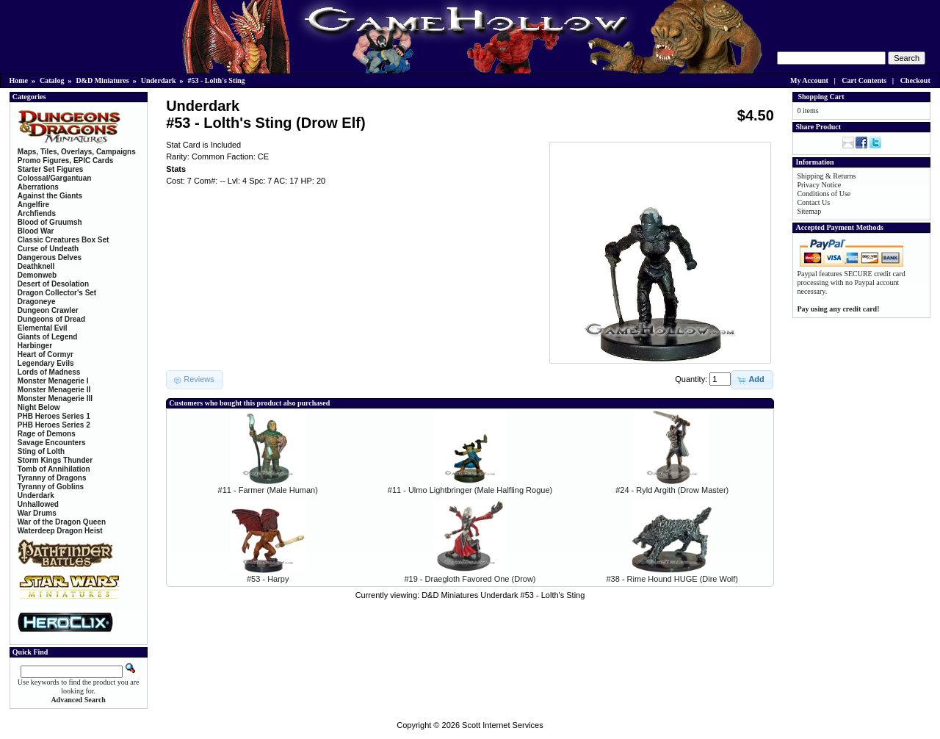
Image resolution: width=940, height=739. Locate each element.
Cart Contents (864, 80)
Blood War (36, 231)
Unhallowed (38, 504)
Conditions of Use (823, 194)
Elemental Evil (43, 328)
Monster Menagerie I (53, 381)
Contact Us (813, 202)
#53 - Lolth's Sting (216, 80)
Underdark (158, 80)
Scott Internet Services (502, 725)
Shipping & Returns (826, 176)
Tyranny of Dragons (52, 478)
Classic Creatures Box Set (63, 240)
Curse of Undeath (48, 249)
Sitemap (809, 211)
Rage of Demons (47, 434)
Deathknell (36, 266)
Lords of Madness (49, 372)
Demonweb (37, 275)
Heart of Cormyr (45, 354)
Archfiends (37, 213)
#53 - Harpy (268, 578)
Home (19, 80)
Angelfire (33, 205)
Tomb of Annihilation (54, 469)
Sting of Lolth (41, 451)
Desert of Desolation (53, 284)
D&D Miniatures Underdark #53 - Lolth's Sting (503, 595)
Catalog (52, 80)
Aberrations (38, 187)
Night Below (39, 407)
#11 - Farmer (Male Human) (268, 490)
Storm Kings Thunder (55, 460)
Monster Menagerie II (54, 390)
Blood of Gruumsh (50, 222)
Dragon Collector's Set (57, 293)
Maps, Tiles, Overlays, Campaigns (77, 152)
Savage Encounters (52, 443)
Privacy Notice (819, 185)
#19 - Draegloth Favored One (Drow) (469, 578)
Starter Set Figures (50, 169)
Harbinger (35, 346)
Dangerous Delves (50, 257)
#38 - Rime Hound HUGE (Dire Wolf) (672, 578)
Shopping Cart (821, 97)
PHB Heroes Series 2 (54, 425)
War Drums (37, 513)
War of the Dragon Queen (62, 522)
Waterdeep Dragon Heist (60, 531)
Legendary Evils (46, 363)
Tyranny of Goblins (51, 487)
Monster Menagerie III (55, 398)
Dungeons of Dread (51, 319)
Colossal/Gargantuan (55, 178)
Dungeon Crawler (48, 310)
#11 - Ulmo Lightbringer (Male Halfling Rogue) (470, 490)
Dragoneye (37, 302)
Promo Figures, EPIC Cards (66, 160)
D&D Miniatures (102, 80)
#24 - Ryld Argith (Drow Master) (671, 490)
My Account (809, 80)
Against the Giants (50, 196)
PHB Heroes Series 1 (54, 416)
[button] (752, 379)
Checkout (915, 80)
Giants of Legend (48, 337)
